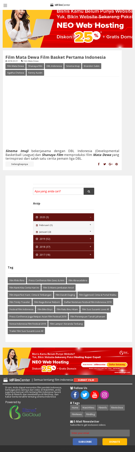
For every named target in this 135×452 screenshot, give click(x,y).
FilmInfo (103, 407)
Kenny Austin (35, 72)
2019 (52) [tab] (43, 238)
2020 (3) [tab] (42, 217)
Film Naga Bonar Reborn (47, 302)
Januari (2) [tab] (43, 231)
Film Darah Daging (65, 294)
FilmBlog (90, 414)
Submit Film (86, 380)
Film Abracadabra (78, 280)
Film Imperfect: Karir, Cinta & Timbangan (30, 294)
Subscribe (85, 441)
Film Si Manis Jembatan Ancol (58, 287)
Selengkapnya (19, 164)
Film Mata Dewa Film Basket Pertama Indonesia (55, 57)
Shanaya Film (35, 66)
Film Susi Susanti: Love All (95, 309)
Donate (114, 441)
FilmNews (77, 414)
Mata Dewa (102, 155)
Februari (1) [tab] (44, 225)
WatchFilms (88, 407)
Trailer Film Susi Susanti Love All (26, 331)
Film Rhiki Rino (16, 280)
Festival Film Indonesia (21, 309)
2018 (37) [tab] (43, 246)
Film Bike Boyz (45, 309)
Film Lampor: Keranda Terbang (66, 323)
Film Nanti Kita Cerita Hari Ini (24, 287)
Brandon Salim (91, 66)
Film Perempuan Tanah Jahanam (87, 316)
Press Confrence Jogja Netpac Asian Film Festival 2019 (37, 316)
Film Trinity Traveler (19, 302)
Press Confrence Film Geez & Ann (46, 280)
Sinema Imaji (73, 66)
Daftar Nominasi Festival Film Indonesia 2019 (87, 302)
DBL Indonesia (54, 66)
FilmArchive (117, 407)
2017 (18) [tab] (43, 254)
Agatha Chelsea (15, 72)
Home (75, 407)
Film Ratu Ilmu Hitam (67, 309)
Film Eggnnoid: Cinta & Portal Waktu (97, 294)
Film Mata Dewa (15, 66)
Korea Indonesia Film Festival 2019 (27, 323)
